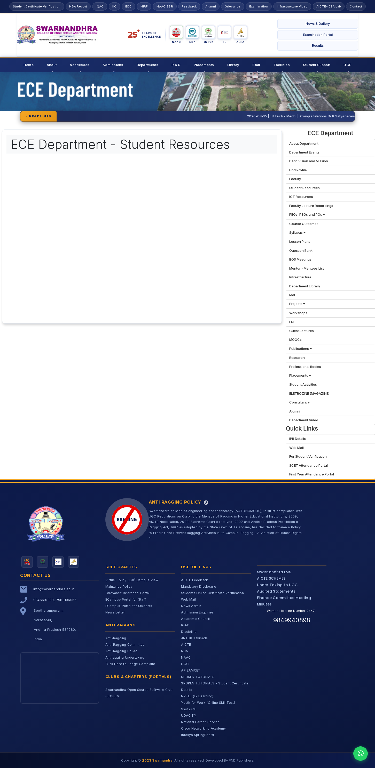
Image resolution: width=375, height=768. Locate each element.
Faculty (295, 179)
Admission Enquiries (197, 612)
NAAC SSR (165, 6)
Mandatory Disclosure (198, 586)
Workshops (298, 313)
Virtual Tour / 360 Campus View (132, 580)
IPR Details (297, 438)
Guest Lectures (301, 331)
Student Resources (304, 188)
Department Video (303, 420)
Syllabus (297, 232)
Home (29, 65)
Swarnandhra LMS (274, 572)
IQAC (100, 6)
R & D (175, 65)
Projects (297, 304)
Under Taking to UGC (277, 584)
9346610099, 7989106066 (54, 600)
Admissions (113, 65)
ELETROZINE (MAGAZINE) (309, 393)
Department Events (304, 152)
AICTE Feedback (194, 580)
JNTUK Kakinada (194, 638)
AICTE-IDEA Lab (328, 6)
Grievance (232, 6)
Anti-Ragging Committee (125, 644)
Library (233, 65)
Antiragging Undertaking (124, 657)
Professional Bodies (305, 367)
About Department (303, 143)
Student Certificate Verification (37, 6)
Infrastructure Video (292, 6)
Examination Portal (318, 35)
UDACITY (188, 715)
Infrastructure (300, 277)
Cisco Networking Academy (203, 728)
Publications (300, 348)
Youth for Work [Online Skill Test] (208, 703)
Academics (79, 65)
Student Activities (303, 384)
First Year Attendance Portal (311, 474)
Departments (147, 65)
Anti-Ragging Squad (121, 651)
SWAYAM (188, 709)
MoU (292, 295)
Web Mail (296, 448)
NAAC (186, 657)
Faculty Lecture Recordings (311, 206)
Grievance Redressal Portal (127, 593)
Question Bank (300, 250)
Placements (204, 65)
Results (318, 45)
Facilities (282, 65)
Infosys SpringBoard (197, 735)
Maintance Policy (118, 586)
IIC (114, 6)
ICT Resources (301, 197)
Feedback (189, 6)
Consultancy (299, 402)
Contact (356, 6)
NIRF (144, 6)
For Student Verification (308, 456)
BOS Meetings (300, 259)
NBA (184, 651)
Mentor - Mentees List (306, 268)
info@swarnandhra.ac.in (53, 589)
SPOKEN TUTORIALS (197, 677)
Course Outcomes (303, 224)
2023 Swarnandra (157, 760)
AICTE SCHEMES (271, 578)
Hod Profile (298, 170)
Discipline (189, 632)
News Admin (191, 606)
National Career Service (200, 722)
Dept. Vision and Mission (308, 161)
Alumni (210, 6)
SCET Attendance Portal (308, 465)
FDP (292, 322)
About (52, 65)
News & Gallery (318, 24)
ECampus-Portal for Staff (125, 599)
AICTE (186, 644)
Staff (256, 65)
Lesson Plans (299, 241)
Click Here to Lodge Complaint (130, 664)
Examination (258, 6)
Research (297, 357)
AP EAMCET (190, 670)
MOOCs (295, 339)
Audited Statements (276, 591)
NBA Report (78, 6)
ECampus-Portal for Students (128, 606)
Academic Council (195, 619)
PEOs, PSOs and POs (307, 214)
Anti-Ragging (115, 638)
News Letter (115, 612)
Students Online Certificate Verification (212, 593)
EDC (128, 6)
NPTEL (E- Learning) (197, 696)
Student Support (316, 65)
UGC (347, 65)
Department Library (304, 286)
